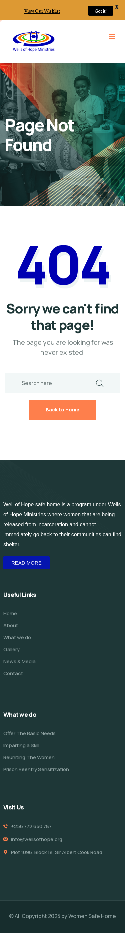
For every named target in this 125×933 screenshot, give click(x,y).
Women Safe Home (92, 916)
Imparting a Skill (21, 745)
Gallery (11, 649)
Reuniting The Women (29, 757)
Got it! (101, 10)
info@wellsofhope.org (36, 839)
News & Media (19, 661)
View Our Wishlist (42, 10)
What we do (17, 637)
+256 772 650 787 (31, 826)
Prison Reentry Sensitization (36, 769)
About (10, 625)
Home (10, 613)
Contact (13, 673)
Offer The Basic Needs (29, 733)
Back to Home (62, 409)
